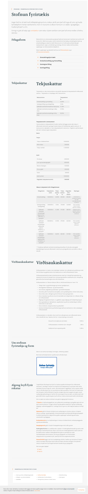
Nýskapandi (17, 9)
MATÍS (40, 451)
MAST (40, 449)
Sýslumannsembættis (43, 52)
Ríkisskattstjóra (65, 50)
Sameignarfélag (45, 64)
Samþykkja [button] (81, 490)
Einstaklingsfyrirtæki (47, 57)
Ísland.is (39, 402)
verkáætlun (35, 30)
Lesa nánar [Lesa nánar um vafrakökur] (37, 490)
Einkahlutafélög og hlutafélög (51, 61)
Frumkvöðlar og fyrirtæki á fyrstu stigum (31, 9)
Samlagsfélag (45, 68)
